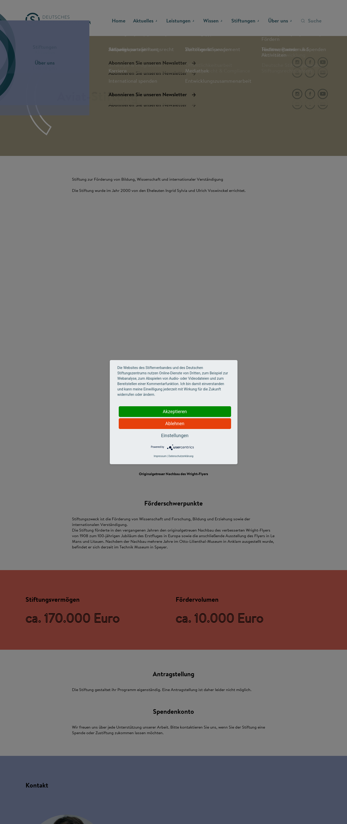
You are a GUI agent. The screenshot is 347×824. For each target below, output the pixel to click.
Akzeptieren (175, 411)
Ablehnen (174, 423)
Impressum (160, 456)
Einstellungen (174, 435)
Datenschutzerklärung (181, 456)
